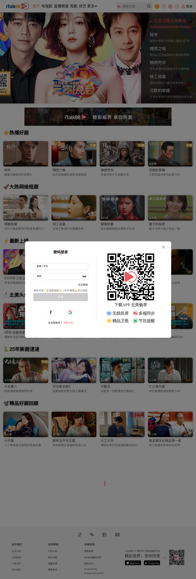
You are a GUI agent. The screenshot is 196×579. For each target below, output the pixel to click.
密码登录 (60, 252)
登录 (60, 297)
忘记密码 (83, 284)
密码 (39, 276)
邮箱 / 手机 (42, 266)
